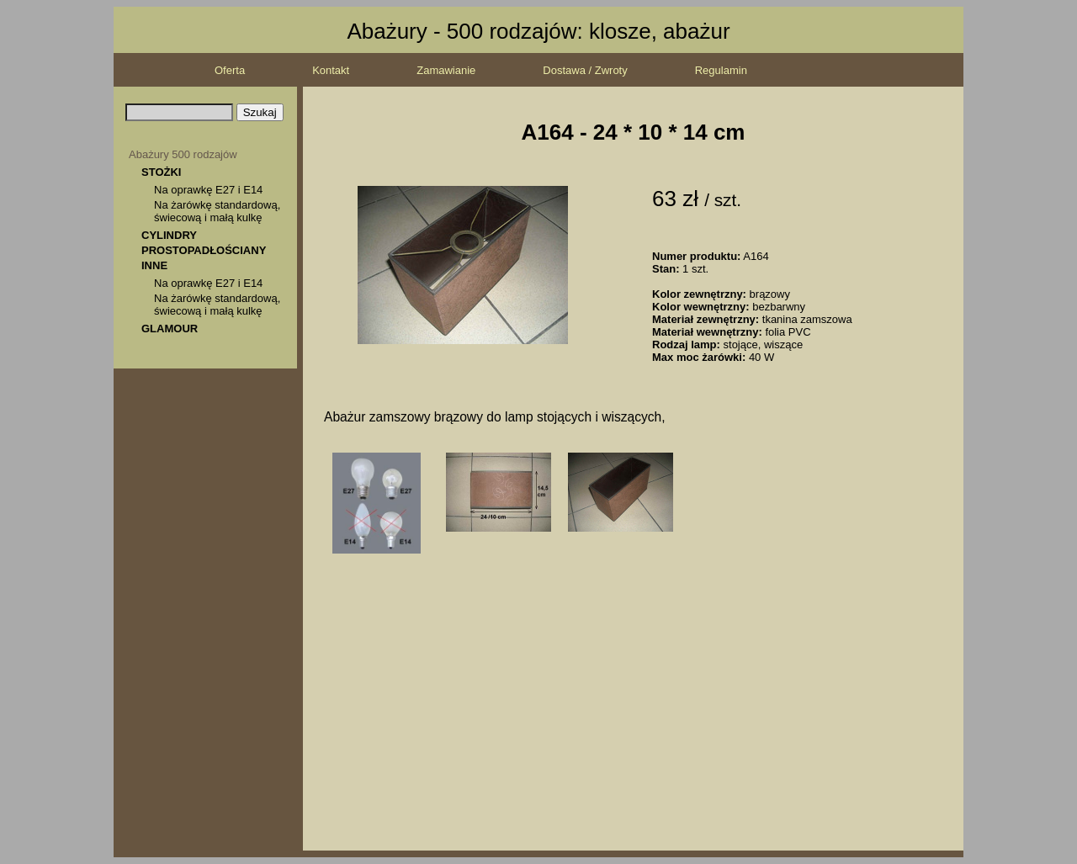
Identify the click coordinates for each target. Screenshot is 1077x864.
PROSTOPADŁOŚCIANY (203, 250)
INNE (154, 265)
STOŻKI (161, 172)
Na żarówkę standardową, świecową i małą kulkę (217, 211)
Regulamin (721, 70)
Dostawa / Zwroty (585, 70)
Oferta (230, 70)
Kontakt (330, 70)
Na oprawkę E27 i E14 (208, 189)
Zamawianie (445, 70)
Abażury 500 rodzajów (183, 154)
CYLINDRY (169, 235)
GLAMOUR (169, 328)
